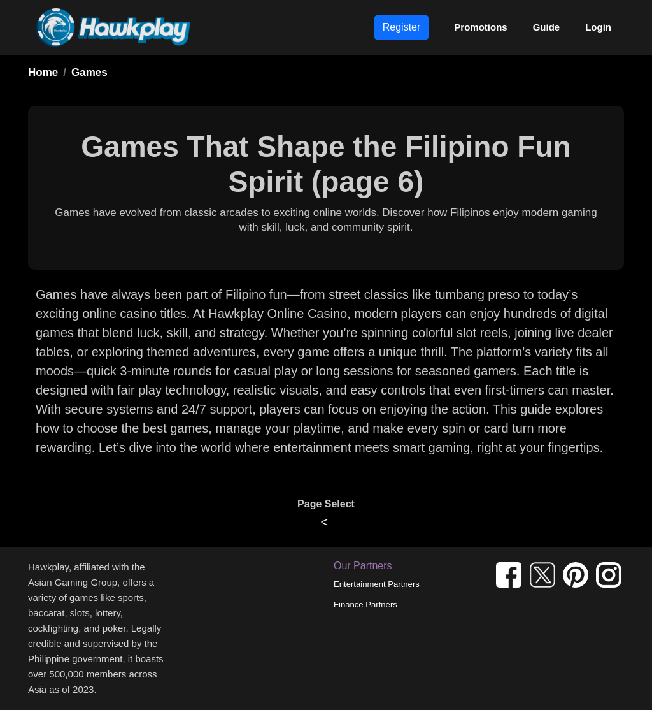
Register (402, 27)
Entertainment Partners (377, 584)
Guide (546, 27)
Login (598, 27)
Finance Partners (365, 604)
